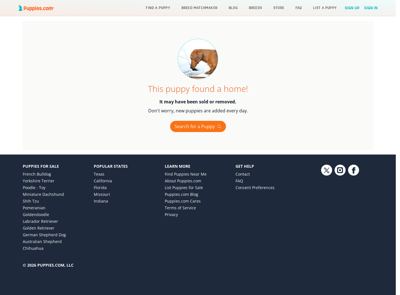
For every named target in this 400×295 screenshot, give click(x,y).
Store (278, 8)
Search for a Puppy (198, 126)
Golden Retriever (38, 228)
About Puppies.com (183, 180)
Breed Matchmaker (200, 8)
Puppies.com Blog (181, 194)
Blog (233, 8)
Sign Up (352, 8)
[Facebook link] (353, 211)
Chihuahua (33, 248)
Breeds (255, 8)
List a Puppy (325, 8)
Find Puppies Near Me (186, 174)
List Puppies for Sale (184, 187)
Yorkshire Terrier (38, 180)
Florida (100, 187)
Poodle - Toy (34, 187)
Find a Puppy (158, 8)
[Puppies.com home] (36, 8)
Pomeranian (34, 207)
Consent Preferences (255, 187)
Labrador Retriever (40, 221)
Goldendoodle (36, 214)
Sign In (371, 8)
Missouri (102, 194)
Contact (243, 174)
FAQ (299, 8)
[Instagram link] (340, 211)
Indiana (101, 201)
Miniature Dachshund (43, 194)
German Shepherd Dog (44, 234)
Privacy (171, 214)
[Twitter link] (326, 211)
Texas (99, 174)
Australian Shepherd (42, 241)
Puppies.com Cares (183, 201)
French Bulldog (37, 174)
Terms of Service (180, 207)
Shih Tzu (31, 201)
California (103, 180)
